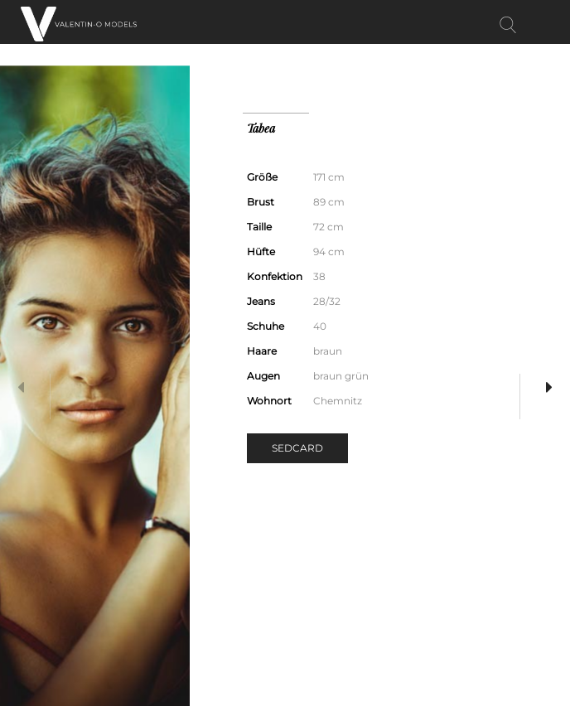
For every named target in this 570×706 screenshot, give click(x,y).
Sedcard (297, 448)
